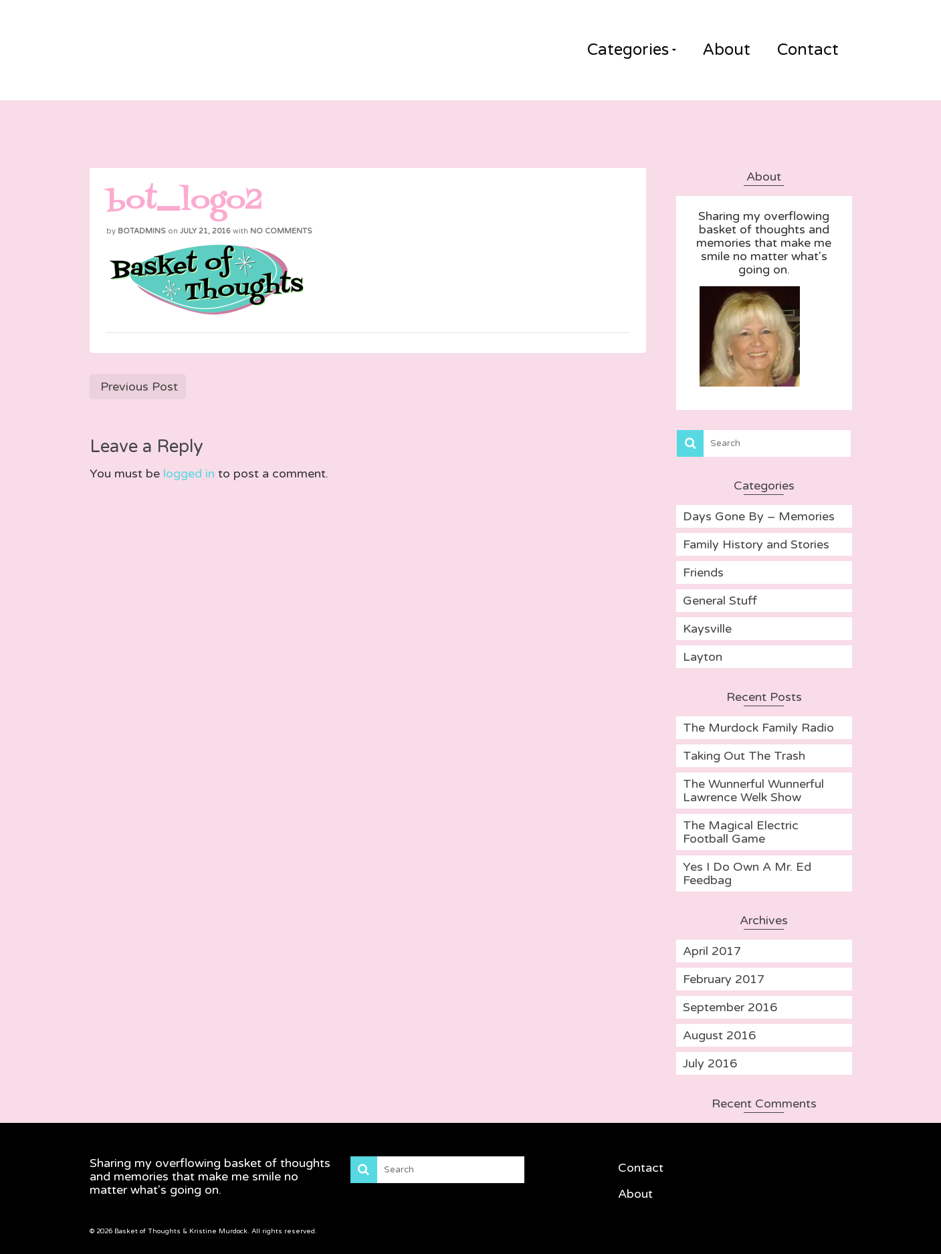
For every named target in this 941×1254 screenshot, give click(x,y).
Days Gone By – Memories (759, 516)
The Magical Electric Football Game (741, 832)
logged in (189, 473)
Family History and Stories (756, 544)
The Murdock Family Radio (758, 727)
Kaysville (707, 628)
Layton (702, 656)
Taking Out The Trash (744, 755)
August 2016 (719, 1035)
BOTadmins (142, 231)
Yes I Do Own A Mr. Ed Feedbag (747, 873)
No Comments (281, 231)
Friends (703, 572)
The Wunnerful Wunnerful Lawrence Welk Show (753, 790)
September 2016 (730, 1007)
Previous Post (139, 386)
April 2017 (712, 951)
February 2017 (723, 979)
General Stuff (720, 600)
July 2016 (710, 1063)
